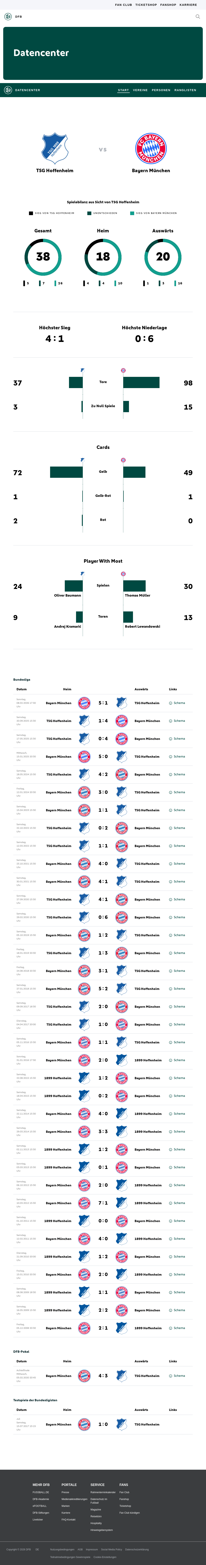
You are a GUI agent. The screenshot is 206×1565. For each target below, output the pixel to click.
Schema (177, 703)
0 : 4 (103, 738)
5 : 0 (103, 756)
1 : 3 (103, 953)
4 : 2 (103, 774)
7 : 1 (103, 1203)
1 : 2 (103, 935)
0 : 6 (103, 917)
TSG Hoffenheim (147, 703)
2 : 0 (103, 1006)
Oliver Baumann (67, 595)
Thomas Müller (137, 595)
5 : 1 (103, 703)
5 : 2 (103, 988)
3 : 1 (103, 971)
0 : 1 (103, 1167)
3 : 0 (103, 792)
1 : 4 (103, 721)
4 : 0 (103, 863)
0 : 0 (103, 1221)
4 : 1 (103, 881)
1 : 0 (103, 1024)
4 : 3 (103, 1376)
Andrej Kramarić (67, 626)
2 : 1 (103, 1328)
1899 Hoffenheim (148, 1060)
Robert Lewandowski (142, 626)
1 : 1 (103, 810)
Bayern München (58, 703)
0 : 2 (103, 828)
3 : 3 (103, 1131)
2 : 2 (103, 1310)
